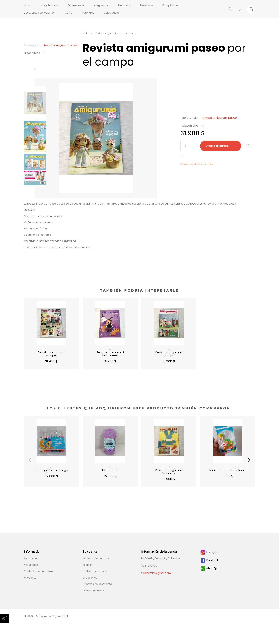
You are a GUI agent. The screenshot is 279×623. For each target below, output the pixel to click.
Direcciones (90, 577)
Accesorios (75, 5)
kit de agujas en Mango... (51, 470)
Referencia (31, 45)
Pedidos (87, 565)
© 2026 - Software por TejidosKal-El (46, 616)
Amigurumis (102, 5)
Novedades (31, 565)
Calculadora (111, 12)
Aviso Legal (30, 558)
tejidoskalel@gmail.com (156, 573)
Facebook (209, 560)
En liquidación (174, 5)
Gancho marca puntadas (228, 470)
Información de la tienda (159, 551)
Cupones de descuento (97, 584)
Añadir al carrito (220, 146)
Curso (68, 12)
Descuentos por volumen (39, 12)
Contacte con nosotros (38, 571)
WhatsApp (210, 568)
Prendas (125, 5)
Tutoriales (88, 12)
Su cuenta (90, 551)
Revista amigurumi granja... (169, 353)
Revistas (148, 5)
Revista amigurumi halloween (110, 353)
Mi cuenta (30, 577)
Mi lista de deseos (93, 590)
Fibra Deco (110, 470)
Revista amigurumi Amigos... (51, 353)
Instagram (209, 552)
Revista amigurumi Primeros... (169, 471)
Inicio (27, 5)
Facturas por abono (95, 571)
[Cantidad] (188, 146)
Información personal (96, 558)
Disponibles (32, 53)
